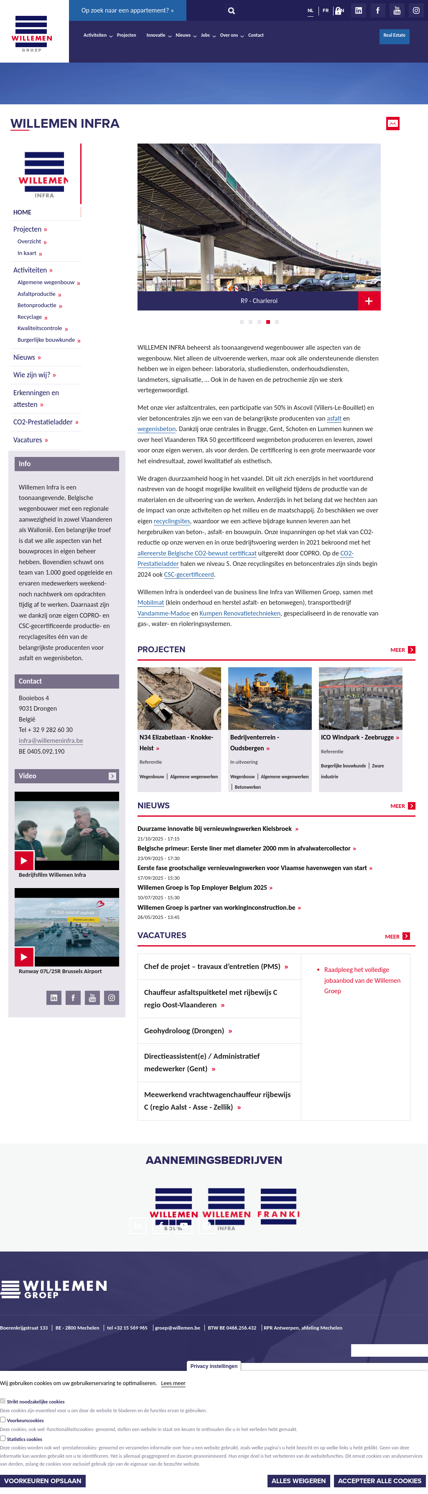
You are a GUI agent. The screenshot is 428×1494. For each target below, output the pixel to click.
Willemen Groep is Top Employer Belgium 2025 (205, 887)
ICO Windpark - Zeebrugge (360, 737)
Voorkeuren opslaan (43, 1481)
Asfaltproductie (37, 294)
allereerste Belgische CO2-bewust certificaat (197, 553)
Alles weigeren (299, 1481)
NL (310, 10)
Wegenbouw (152, 777)
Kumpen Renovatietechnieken (240, 613)
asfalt (334, 418)
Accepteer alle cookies (380, 1481)
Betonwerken (248, 787)
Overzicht (29, 241)
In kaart (27, 253)
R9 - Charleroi (259, 301)
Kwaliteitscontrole (40, 328)
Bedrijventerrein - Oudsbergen (254, 742)
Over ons (229, 35)
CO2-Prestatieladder (43, 421)
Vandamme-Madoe (164, 613)
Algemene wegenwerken (194, 777)
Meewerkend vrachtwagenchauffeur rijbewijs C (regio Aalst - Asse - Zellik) (217, 1101)
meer (397, 650)
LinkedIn (358, 10)
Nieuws (183, 35)
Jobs (205, 35)
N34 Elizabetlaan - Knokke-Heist (176, 742)
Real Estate (394, 35)
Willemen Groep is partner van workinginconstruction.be (219, 907)
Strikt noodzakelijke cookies (36, 1402)
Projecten (126, 35)
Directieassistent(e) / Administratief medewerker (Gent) (202, 1062)
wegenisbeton (157, 429)
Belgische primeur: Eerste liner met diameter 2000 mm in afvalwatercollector (247, 848)
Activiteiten (95, 35)
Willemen (31, 34)
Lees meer (173, 1383)
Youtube (397, 10)
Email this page (393, 123)
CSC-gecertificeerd (189, 574)
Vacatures (27, 439)
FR (326, 10)
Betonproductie (37, 305)
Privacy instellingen (214, 1366)
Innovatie (156, 35)
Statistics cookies (24, 1439)
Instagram (416, 10)
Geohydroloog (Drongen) (188, 1030)
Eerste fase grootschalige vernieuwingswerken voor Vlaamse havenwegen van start (255, 868)
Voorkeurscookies (25, 1420)
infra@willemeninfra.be (51, 740)
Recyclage (30, 317)
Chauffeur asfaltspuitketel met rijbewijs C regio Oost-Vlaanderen (210, 998)
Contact (256, 35)
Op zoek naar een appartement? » (128, 10)
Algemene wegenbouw (46, 282)
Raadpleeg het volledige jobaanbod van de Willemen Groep (362, 980)
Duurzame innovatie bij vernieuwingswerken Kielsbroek (218, 829)
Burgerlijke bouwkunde (46, 339)
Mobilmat (151, 602)
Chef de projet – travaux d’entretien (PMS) (216, 966)
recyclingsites (172, 521)
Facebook (377, 10)
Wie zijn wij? (31, 374)
